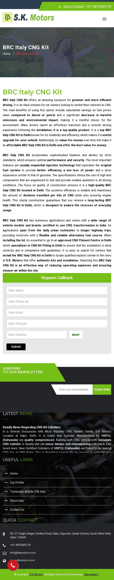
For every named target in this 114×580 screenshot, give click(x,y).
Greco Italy (14, 500)
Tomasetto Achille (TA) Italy (25, 491)
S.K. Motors (36, 574)
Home (6, 53)
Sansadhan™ (91, 574)
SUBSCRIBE (102, 389)
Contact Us (14, 509)
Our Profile (14, 482)
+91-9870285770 (98, 6)
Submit (16, 346)
